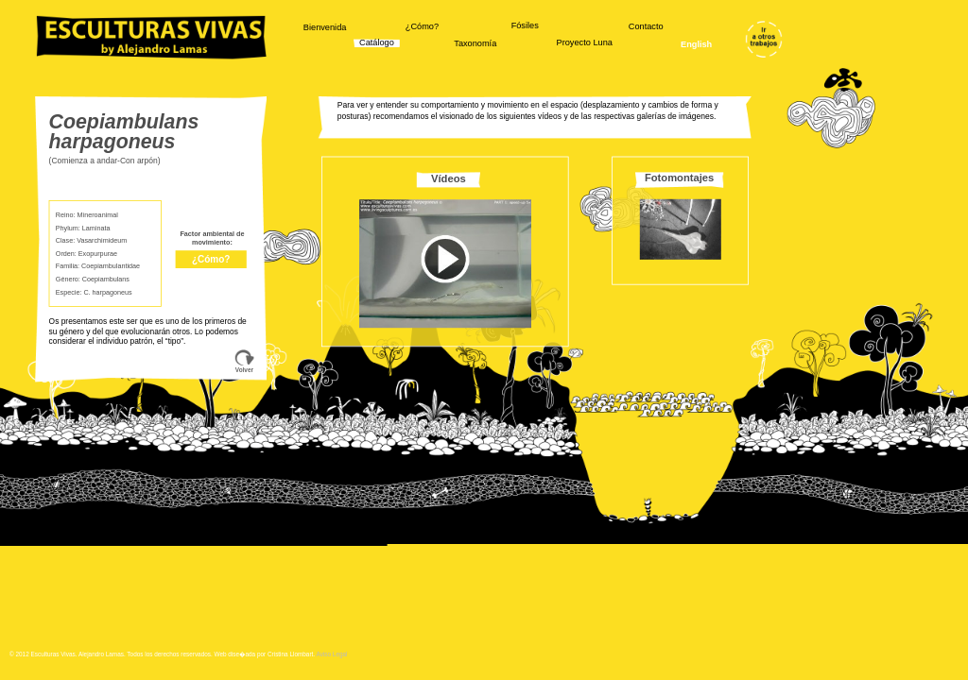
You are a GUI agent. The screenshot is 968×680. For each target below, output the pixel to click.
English (696, 44)
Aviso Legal (332, 654)
